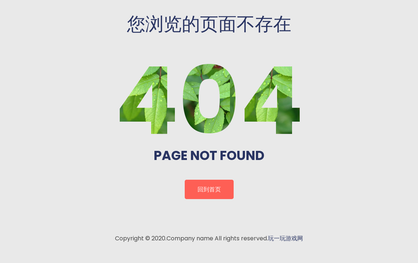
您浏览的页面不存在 (209, 24)
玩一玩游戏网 (285, 238)
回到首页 (209, 189)
